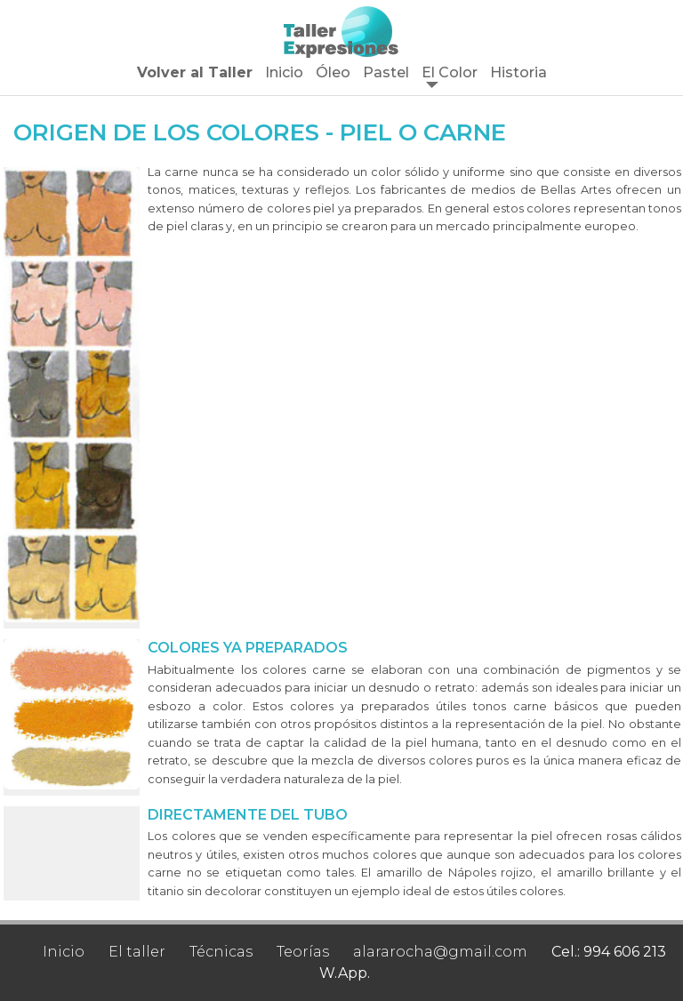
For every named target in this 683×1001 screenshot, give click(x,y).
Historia (518, 72)
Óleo (333, 72)
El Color (450, 72)
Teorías (303, 951)
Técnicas (221, 951)
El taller (136, 951)
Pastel (386, 72)
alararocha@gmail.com (440, 951)
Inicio (284, 72)
